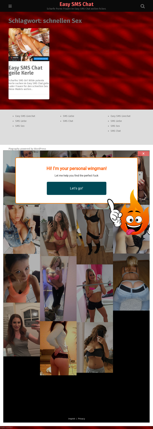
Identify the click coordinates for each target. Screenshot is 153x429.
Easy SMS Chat (76, 4)
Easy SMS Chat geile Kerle (25, 70)
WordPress (40, 148)
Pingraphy (14, 148)
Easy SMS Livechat (25, 116)
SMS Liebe (21, 121)
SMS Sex (20, 126)
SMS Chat (68, 121)
